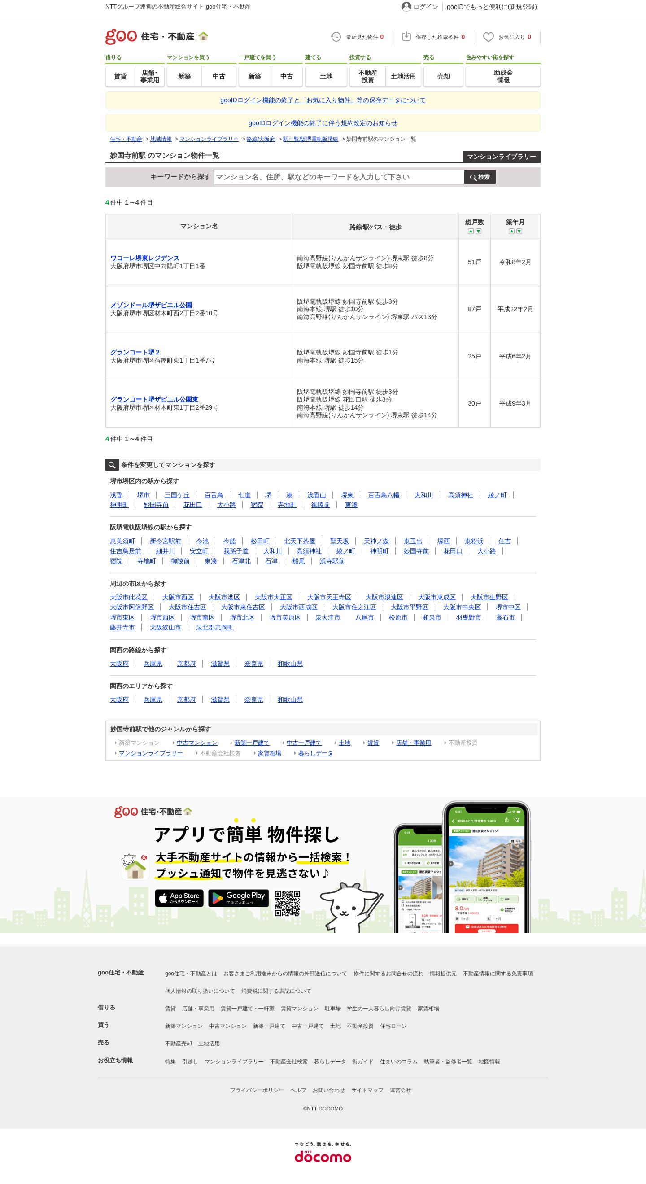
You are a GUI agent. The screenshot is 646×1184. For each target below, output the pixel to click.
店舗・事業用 (413, 742)
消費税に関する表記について (276, 991)
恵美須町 (122, 541)
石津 (271, 560)
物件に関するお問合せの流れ (388, 973)
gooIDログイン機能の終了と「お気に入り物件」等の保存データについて (322, 100)
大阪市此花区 (129, 597)
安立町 (199, 551)
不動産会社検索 (289, 1061)
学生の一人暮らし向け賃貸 (379, 1008)
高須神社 (460, 494)
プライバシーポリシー (257, 1090)
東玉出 (413, 541)
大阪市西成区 (299, 607)
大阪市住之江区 (354, 607)
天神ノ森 (376, 541)
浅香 (116, 494)
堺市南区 (202, 617)
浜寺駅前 (332, 560)
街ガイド (363, 1061)
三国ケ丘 (177, 494)
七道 (244, 494)
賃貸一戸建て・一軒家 (248, 1008)
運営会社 (400, 1090)
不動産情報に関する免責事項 (498, 973)
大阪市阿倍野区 (132, 607)
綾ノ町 (497, 494)
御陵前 (320, 504)
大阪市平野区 (409, 607)
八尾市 (364, 617)
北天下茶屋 (299, 541)
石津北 (241, 560)
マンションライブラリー (501, 156)
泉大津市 (327, 617)
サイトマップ (367, 1090)
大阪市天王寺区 (329, 597)
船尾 (298, 560)
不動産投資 (360, 1026)
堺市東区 (122, 617)
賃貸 (373, 742)
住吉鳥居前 (125, 551)
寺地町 (287, 504)
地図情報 (489, 1061)
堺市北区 (242, 617)
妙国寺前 (156, 504)
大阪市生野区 (489, 597)
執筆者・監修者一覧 (448, 1061)
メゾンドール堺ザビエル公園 (151, 305)
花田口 (192, 504)
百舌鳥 (214, 494)
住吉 (504, 541)
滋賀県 (220, 663)
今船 (229, 541)
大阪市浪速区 (384, 597)
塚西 (443, 541)
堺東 (347, 494)
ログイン (425, 6)
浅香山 (316, 494)
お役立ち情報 (115, 1060)
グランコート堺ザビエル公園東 (154, 399)
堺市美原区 (285, 617)
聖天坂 (339, 541)
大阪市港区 (224, 597)
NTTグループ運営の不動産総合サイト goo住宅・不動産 (178, 6)
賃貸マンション (300, 1008)
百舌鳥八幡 (384, 494)
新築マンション (184, 1026)
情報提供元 (443, 973)
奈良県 (253, 663)
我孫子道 (236, 551)
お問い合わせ (329, 1090)
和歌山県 (290, 663)
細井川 (165, 551)
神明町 (119, 504)
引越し (190, 1061)
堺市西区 (162, 617)
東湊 (351, 504)
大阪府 (119, 663)
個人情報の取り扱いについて (200, 991)
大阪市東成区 (437, 597)
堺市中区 (508, 607)
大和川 (424, 494)
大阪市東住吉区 (243, 607)
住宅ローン (393, 1026)
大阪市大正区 (273, 597)
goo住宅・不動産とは (191, 973)
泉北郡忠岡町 (215, 627)
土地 (344, 742)
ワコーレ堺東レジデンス (144, 258)
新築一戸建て (252, 742)
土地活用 (209, 1043)
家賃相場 (269, 753)
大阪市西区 (178, 597)
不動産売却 (178, 1043)
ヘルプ (298, 1090)
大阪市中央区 (462, 607)
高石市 (505, 617)
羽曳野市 (468, 617)
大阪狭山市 (165, 627)
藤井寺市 (122, 627)
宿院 (257, 504)
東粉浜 (474, 541)
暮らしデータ (315, 753)
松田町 (260, 541)
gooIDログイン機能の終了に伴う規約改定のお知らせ (323, 123)
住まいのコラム (399, 1061)
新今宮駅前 (165, 541)
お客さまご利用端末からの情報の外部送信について (285, 973)
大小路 (226, 504)
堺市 (143, 494)
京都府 (186, 663)
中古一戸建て (304, 742)
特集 (170, 1061)
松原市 (398, 617)
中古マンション (197, 742)
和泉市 (432, 617)
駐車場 (333, 1008)
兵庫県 (153, 663)
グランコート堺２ (135, 352)
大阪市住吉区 (187, 607)
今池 (202, 541)
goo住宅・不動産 (121, 972)
